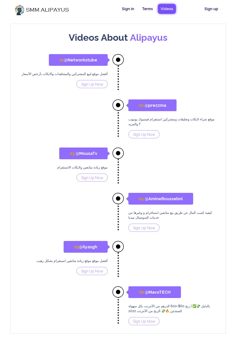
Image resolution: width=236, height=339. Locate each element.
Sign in (128, 9)
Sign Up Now (92, 84)
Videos (167, 9)
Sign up (211, 9)
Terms (147, 9)
